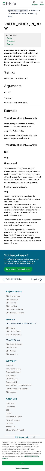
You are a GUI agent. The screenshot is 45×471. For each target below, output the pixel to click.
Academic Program (14, 416)
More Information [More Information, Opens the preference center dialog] (22, 468)
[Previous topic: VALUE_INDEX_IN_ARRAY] (12, 278)
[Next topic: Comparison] (33, 278)
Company (10, 403)
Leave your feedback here (18, 268)
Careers (9, 423)
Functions (31, 14)
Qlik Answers (11, 347)
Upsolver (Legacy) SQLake (18, 11)
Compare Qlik (11, 381)
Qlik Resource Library (15, 312)
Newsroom (10, 426)
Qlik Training (11, 302)
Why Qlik (9, 365)
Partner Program (13, 419)
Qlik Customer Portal (14, 309)
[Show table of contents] (5, 10)
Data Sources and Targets (17, 388)
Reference (34, 11)
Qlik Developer (12, 299)
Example (10, 44)
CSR (7, 409)
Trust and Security (13, 368)
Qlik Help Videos (13, 295)
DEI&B (8, 413)
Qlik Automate (12, 354)
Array (10, 16)
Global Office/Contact (15, 429)
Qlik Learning (11, 305)
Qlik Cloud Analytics (14, 344)
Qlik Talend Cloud (13, 330)
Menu (42, 4)
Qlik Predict (10, 350)
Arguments (11, 41)
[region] (22, 454)
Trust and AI (11, 375)
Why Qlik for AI (12, 378)
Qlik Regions (11, 391)
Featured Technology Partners (18, 385)
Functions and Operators (17, 14)
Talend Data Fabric (13, 334)
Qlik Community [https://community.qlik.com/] (22, 436)
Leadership (10, 406)
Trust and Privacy (13, 371)
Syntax (9, 38)
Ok (22, 463)
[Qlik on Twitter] (34, 436)
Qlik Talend (10, 327)
